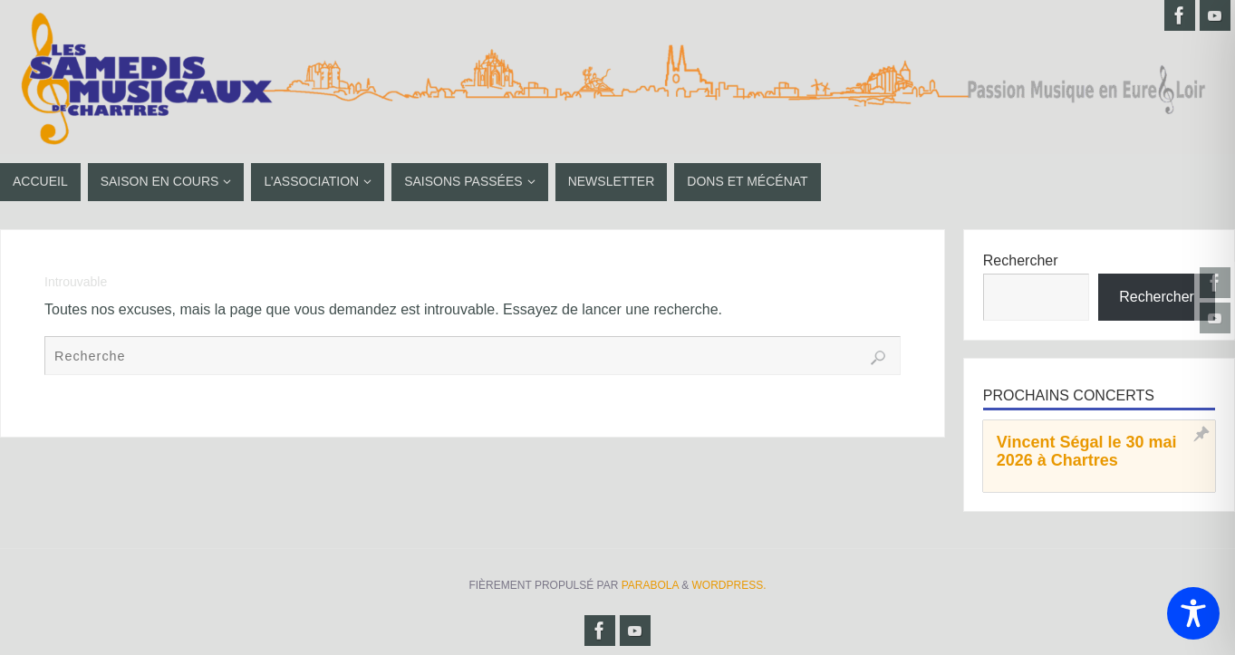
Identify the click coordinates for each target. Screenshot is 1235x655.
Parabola (650, 585)
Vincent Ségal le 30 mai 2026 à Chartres (1087, 451)
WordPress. (729, 585)
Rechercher (1020, 260)
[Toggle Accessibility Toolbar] (1193, 613)
